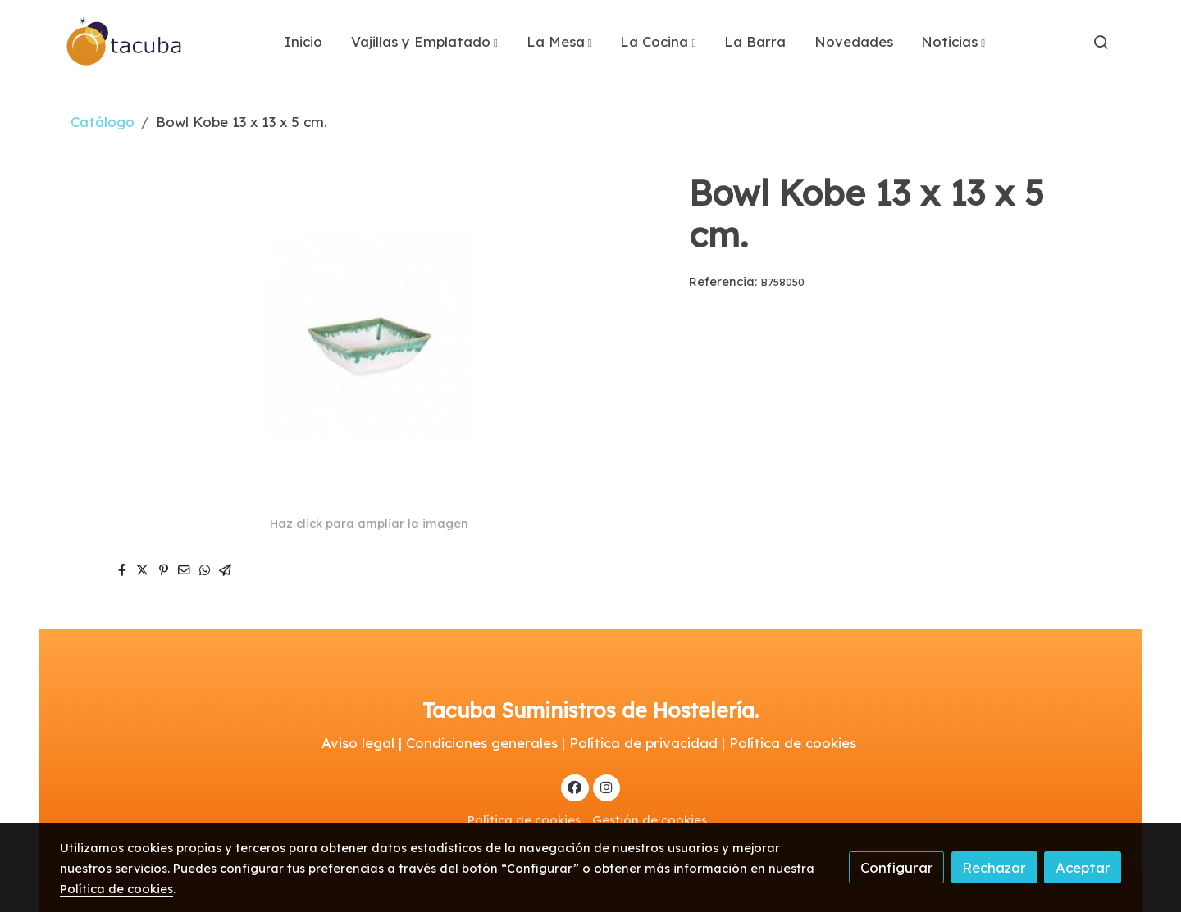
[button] (424, 42)
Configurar (896, 867)
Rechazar (994, 867)
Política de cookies (524, 820)
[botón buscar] (1100, 42)
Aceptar (1083, 867)
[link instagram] (606, 786)
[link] (124, 41)
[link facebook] (575, 786)
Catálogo (103, 121)
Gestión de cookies (649, 820)
